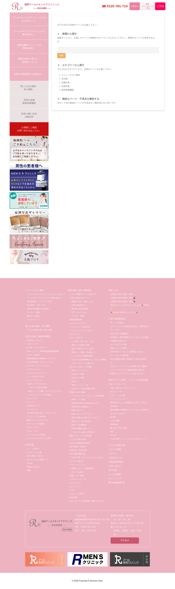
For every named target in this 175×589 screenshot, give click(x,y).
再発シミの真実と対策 (80, 345)
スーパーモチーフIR (35, 377)
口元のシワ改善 (77, 374)
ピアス (72, 490)
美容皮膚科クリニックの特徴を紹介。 (29, 46)
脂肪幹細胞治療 (76, 320)
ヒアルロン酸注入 (77, 461)
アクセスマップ (33, 320)
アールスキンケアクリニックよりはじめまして (46, 294)
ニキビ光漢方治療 (78, 439)
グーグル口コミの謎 (118, 344)
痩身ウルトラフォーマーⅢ (38, 420)
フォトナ (30, 402)
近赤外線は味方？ (78, 305)
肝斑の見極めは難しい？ (81, 428)
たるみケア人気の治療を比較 (83, 388)
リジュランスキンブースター (81, 330)
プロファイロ (32, 344)
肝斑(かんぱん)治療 (77, 392)
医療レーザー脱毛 (77, 476)
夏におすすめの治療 (118, 428)
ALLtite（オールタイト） (37, 348)
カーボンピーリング (78, 323)
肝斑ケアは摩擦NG (79, 425)
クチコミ (113, 453)
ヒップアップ (75, 483)
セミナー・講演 (33, 312)
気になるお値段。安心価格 (37, 326)
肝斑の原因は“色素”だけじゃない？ (85, 418)
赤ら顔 (29, 463)
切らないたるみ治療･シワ (37, 459)
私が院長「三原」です (36, 305)
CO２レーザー (33, 427)
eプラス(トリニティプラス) (38, 366)
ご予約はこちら (116, 458)
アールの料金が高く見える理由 (39, 330)
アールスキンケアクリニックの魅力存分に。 (29, 33)
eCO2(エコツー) (33, 406)
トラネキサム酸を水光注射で (83, 432)
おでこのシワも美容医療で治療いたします (87, 501)
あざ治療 (73, 497)
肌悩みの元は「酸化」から (82, 301)
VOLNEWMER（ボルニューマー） (41, 362)
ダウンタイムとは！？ (80, 312)
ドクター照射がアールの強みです (83, 294)
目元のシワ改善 (77, 378)
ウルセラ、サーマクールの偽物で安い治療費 (128, 366)
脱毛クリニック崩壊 (118, 348)
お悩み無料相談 (116, 462)
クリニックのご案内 (70, 75)
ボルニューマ (75, 334)
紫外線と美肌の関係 (79, 309)
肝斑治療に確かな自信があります (85, 403)
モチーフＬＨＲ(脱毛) (36, 424)
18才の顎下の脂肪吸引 (119, 334)
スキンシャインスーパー (37, 373)
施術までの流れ (33, 316)
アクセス (124, 540)
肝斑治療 (114, 424)
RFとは (74, 381)
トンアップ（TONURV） (37, 416)
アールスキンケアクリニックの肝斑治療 (87, 396)
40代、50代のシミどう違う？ (83, 349)
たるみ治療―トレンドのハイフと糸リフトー (128, 439)
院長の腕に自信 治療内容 (79, 290)
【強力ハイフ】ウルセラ (37, 384)
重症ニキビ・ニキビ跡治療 (80, 436)
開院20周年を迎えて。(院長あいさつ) (29, 60)
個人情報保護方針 (117, 482)
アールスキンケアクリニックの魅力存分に (44, 298)
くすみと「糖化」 (78, 316)
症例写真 (65, 86)
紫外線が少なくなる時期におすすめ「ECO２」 (129, 402)
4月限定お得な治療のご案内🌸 (122, 294)
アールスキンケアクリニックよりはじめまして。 (29, 19)
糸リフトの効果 (116, 323)
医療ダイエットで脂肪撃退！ (83, 468)
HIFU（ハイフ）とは (79, 385)
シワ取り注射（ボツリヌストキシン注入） (87, 457)
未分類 (64, 79)
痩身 (29, 470)
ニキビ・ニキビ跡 (117, 395)
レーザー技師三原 (117, 445)
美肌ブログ (114, 290)
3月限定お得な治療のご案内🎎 (122, 298)
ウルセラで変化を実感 (38, 387)
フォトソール (32, 431)
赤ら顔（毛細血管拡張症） (80, 443)
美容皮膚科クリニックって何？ (39, 301)
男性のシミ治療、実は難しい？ (84, 352)
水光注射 (114, 406)
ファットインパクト (35, 380)
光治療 (113, 417)
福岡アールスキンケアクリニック (41, 6)
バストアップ (75, 486)
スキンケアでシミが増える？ (83, 363)
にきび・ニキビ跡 (34, 452)
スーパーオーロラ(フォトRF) (39, 438)
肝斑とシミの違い (78, 399)
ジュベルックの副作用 (119, 355)
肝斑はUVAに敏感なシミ (81, 407)
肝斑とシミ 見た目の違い (81, 421)
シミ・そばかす (33, 449)
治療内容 (65, 82)
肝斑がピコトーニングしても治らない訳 (126, 373)
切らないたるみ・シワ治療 (80, 367)
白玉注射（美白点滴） (79, 450)
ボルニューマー (116, 392)
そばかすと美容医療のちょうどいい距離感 (88, 359)
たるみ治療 (114, 421)
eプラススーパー (34, 369)
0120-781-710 (117, 6)
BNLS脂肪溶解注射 (77, 454)
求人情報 (113, 470)
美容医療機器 (67, 90)
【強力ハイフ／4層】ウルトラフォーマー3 (44, 391)
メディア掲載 (115, 449)
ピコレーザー (32, 398)
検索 (61, 55)
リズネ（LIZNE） (34, 355)
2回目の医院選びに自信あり (38, 309)
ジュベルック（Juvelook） (80, 327)
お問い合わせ (115, 466)
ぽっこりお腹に (77, 472)
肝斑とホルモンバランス (81, 414)
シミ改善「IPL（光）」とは (82, 341)
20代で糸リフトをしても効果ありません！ (127, 352)
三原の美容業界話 (117, 319)
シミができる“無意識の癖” (82, 356)
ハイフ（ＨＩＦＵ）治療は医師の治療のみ (127, 370)
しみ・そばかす (76, 338)
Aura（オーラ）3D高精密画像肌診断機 (43, 351)
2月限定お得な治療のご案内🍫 (122, 301)
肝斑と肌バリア (77, 410)
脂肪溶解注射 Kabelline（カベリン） (42, 358)
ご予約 (160, 6)
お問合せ (135, 6)
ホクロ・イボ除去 (77, 494)
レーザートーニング (78, 479)
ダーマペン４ (32, 409)
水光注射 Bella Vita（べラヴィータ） (42, 413)
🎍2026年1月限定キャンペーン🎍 (124, 312)
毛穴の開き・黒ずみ (35, 456)
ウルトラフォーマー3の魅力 (40, 395)
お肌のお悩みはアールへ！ (80, 298)
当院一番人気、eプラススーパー (123, 388)
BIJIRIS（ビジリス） (35, 340)
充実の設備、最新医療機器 (37, 336)
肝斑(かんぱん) (33, 467)
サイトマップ (115, 478)
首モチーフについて (79, 370)
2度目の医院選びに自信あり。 (29, 74)
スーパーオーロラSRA (36, 435)
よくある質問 (115, 474)
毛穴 (112, 432)
